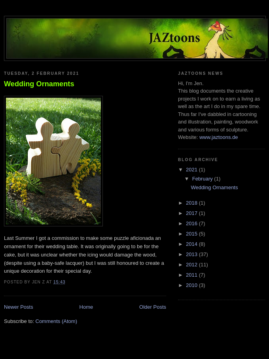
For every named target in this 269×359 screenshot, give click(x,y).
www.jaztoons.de (218, 137)
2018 (192, 203)
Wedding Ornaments (39, 84)
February (203, 179)
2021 (192, 170)
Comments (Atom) (56, 321)
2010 (192, 285)
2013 (192, 254)
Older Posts (152, 307)
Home (86, 307)
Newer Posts (18, 307)
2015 (192, 234)
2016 (192, 223)
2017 (192, 213)
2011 (192, 275)
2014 (192, 244)
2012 (192, 265)
